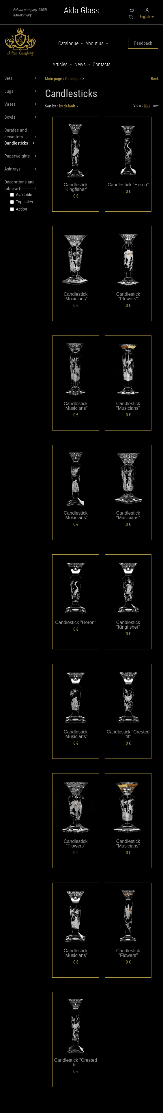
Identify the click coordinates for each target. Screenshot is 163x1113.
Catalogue (68, 43)
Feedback (143, 43)
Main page (53, 78)
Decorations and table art (20, 184)
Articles (60, 64)
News (80, 64)
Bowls (20, 117)
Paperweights (20, 156)
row (156, 105)
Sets (20, 78)
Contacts (101, 64)
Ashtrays (20, 169)
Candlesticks (19, 143)
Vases (20, 104)
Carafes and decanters (20, 132)
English (147, 16)
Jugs (20, 91)
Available (21, 194)
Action (18, 209)
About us (94, 43)
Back (155, 78)
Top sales (21, 202)
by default (69, 106)
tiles (147, 105)
